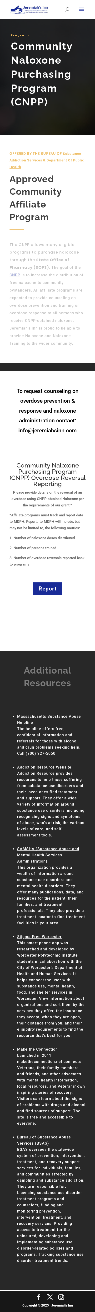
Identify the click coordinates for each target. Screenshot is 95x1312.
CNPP (15, 275)
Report (48, 588)
